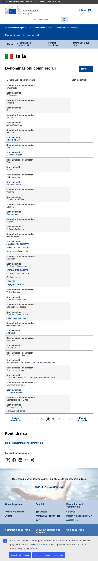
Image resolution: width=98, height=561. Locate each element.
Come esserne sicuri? (49, 2)
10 (42, 419)
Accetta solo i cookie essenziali (48, 555)
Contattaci (71, 512)
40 (69, 419)
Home (10, 44)
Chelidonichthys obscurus (18, 273)
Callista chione (13, 140)
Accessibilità (72, 520)
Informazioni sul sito (81, 44)
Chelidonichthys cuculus (17, 266)
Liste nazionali (39, 28)
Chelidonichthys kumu (17, 299)
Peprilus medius (14, 184)
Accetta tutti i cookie (20, 555)
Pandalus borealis (15, 392)
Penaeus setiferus (47, 377)
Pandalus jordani (14, 407)
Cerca (64, 19)
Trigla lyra (11, 281)
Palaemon (11, 348)
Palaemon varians (47, 362)
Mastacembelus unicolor (18, 251)
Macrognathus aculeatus (18, 244)
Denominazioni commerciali (24, 44)
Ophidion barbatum (15, 229)
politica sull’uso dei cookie (42, 544)
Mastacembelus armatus (18, 248)
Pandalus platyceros (16, 411)
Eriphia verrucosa (14, 155)
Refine (84, 69)
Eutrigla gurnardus (15, 277)
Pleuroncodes (13, 214)
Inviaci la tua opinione (49, 487)
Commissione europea (14, 28)
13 (59, 419)
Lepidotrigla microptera (17, 318)
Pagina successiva (82, 419)
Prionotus (11, 333)
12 (53, 419)
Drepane (10, 110)
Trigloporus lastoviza (16, 285)
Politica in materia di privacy (79, 516)
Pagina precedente (15, 419)
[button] (8, 460)
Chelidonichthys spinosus (18, 314)
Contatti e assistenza (53, 44)
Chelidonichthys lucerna (17, 270)
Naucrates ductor (14, 125)
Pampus (10, 170)
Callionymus (12, 95)
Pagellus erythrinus (15, 199)
